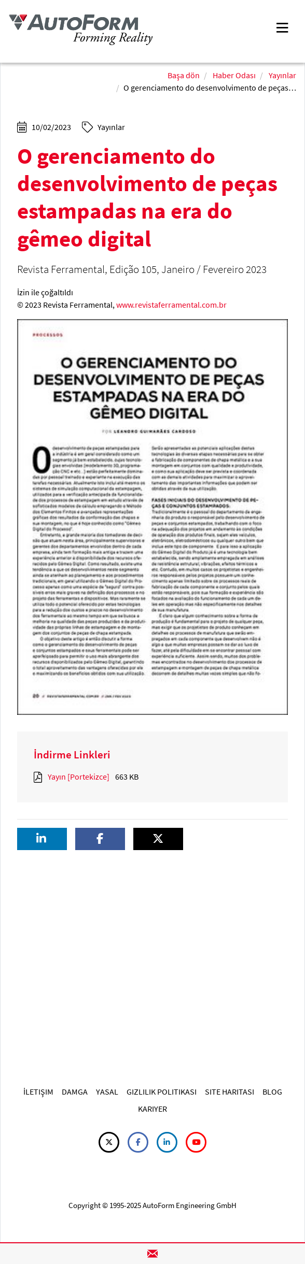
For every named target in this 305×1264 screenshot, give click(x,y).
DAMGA (75, 1091)
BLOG (272, 1091)
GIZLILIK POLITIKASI (162, 1091)
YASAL (107, 1091)
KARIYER (152, 1108)
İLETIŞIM (38, 1091)
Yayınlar (282, 75)
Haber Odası (234, 75)
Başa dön (184, 75)
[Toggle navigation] (282, 27)
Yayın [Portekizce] (78, 776)
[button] (42, 839)
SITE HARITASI (229, 1091)
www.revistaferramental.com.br (171, 304)
